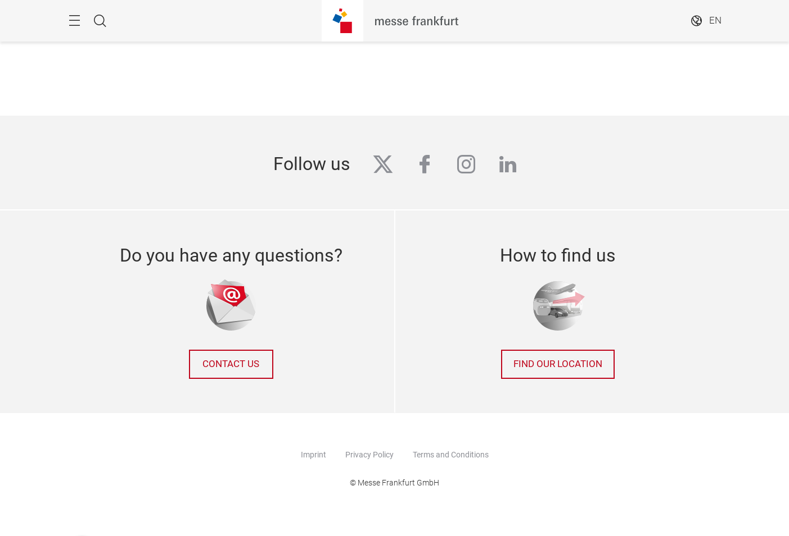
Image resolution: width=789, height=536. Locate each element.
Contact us (230, 364)
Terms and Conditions (451, 454)
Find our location (557, 364)
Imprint (313, 454)
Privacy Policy (369, 454)
